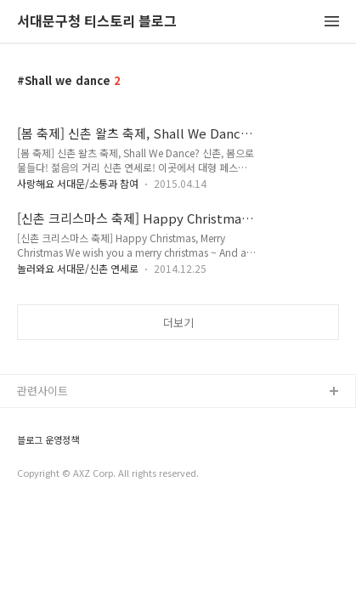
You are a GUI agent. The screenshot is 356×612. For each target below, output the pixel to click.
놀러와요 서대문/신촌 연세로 (77, 268)
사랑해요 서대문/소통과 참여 (77, 183)
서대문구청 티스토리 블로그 (97, 22)
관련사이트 (42, 390)
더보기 (178, 322)
